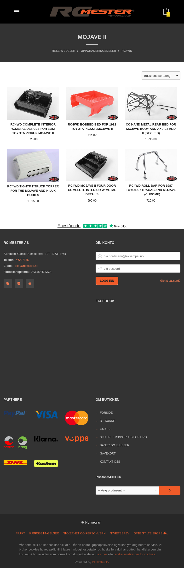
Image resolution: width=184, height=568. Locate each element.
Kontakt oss (110, 461)
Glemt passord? (170, 280)
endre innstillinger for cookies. (135, 554)
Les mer (101, 554)
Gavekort (108, 453)
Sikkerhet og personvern (84, 533)
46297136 (22, 260)
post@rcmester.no (26, 266)
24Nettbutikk (100, 562)
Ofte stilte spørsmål (151, 533)
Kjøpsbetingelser (44, 533)
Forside (106, 412)
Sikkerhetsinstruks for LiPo (123, 437)
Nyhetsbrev (119, 533)
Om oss (105, 429)
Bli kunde (107, 421)
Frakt (20, 533)
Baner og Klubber (114, 445)
